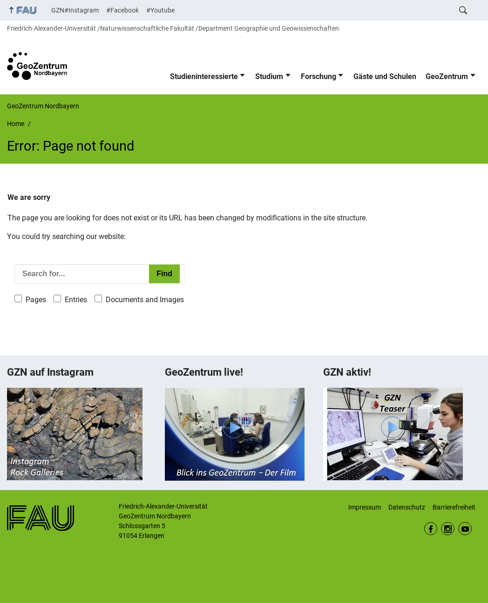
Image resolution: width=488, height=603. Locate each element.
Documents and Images (145, 299)
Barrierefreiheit (454, 507)
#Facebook (122, 10)
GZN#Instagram (75, 10)
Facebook (431, 529)
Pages (36, 299)
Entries (76, 299)
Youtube (465, 529)
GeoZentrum (447, 76)
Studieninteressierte (204, 76)
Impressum (364, 507)
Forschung (318, 76)
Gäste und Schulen (384, 76)
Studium (269, 76)
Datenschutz (406, 507)
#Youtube (160, 10)
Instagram (447, 529)
